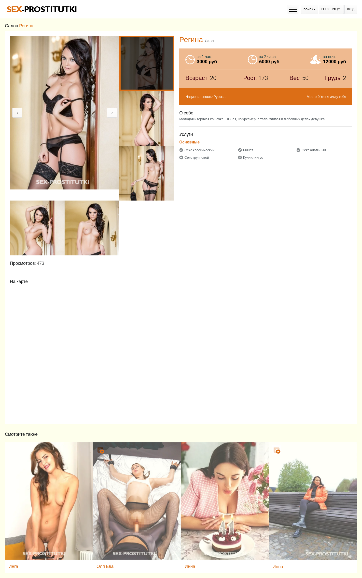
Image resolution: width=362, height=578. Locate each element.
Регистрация (331, 9)
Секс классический (199, 150)
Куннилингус (253, 157)
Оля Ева (105, 566)
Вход (350, 9)
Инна (190, 566)
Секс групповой (196, 157)
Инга (13, 566)
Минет (248, 150)
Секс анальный (314, 150)
